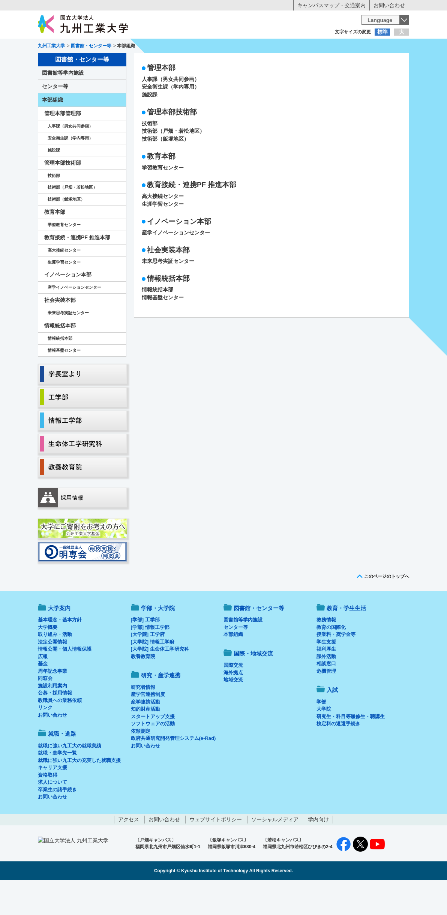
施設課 (150, 126)
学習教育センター (163, 199)
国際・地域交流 (339, 62)
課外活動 (326, 687)
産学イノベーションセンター (176, 264)
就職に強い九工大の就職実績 (69, 777)
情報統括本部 (168, 310)
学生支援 (326, 673)
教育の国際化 (331, 658)
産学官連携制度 (148, 725)
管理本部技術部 (172, 143)
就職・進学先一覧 (57, 784)
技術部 (150, 155)
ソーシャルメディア (274, 851)
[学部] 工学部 (145, 651)
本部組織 (52, 131)
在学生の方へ (149, 47)
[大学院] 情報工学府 (152, 673)
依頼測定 (140, 762)
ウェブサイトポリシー (215, 851)
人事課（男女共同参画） (171, 110)
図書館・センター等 (259, 639)
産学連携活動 (145, 733)
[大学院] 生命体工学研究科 (160, 680)
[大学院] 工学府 (148, 665)
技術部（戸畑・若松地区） (173, 162)
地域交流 (233, 711)
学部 (321, 733)
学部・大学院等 (107, 62)
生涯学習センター (163, 235)
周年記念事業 (52, 702)
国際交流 (233, 696)
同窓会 (45, 709)
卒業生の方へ (223, 47)
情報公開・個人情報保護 (65, 680)
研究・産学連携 (293, 62)
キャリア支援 (52, 798)
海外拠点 (233, 703)
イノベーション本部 (179, 252)
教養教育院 (143, 687)
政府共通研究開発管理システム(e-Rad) (173, 769)
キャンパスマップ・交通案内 (331, 5)
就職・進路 (247, 62)
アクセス (128, 851)
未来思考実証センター (168, 292)
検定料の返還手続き (338, 755)
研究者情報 (143, 718)
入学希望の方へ (75, 47)
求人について (52, 813)
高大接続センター (163, 227)
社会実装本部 (168, 281)
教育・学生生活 (200, 62)
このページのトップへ (386, 607)
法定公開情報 (52, 673)
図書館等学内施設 (63, 104)
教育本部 (161, 187)
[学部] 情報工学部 (150, 658)
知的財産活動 (145, 740)
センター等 (55, 117)
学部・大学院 (158, 639)
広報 (43, 687)
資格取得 (47, 806)
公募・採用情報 (55, 724)
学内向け (318, 851)
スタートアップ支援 (153, 747)
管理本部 (161, 99)
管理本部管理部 (62, 144)
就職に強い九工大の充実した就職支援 (79, 791)
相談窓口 (326, 695)
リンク (45, 738)
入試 (386, 62)
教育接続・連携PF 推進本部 (191, 216)
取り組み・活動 (55, 665)
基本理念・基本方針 (60, 651)
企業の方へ (297, 47)
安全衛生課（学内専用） (171, 118)
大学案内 (61, 62)
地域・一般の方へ (372, 47)
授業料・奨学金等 (336, 665)
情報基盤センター (163, 329)
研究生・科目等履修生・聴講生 (350, 747)
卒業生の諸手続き (57, 821)
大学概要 (47, 658)
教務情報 (326, 651)
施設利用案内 (52, 717)
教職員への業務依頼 (60, 731)
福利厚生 (326, 680)
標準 (382, 32)
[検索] (280, 19)
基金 (43, 695)
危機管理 (326, 702)
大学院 (323, 740)
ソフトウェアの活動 (153, 755)
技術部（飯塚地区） (165, 170)
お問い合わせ (389, 5)
